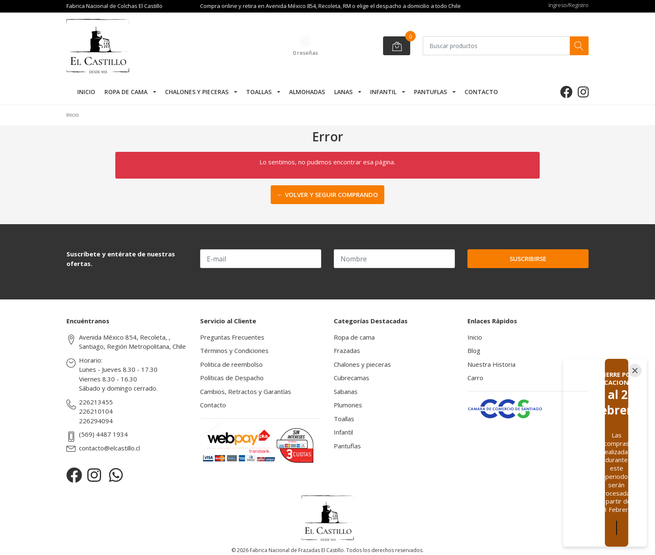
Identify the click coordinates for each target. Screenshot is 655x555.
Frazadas (347, 350)
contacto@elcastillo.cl (109, 448)
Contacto (481, 92)
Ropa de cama (125, 92)
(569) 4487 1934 (103, 434)
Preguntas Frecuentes (232, 337)
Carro (475, 377)
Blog (473, 350)
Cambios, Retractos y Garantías (245, 391)
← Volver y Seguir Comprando (327, 194)
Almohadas (307, 92)
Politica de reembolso (231, 364)
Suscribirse (528, 258)
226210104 (96, 411)
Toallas (259, 92)
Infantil (383, 92)
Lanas (343, 92)
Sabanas (346, 391)
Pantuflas (430, 92)
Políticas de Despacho (232, 377)
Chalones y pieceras (196, 92)
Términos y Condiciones (234, 350)
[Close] (635, 412)
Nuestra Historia (491, 364)
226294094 (96, 421)
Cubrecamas (351, 377)
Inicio (86, 92)
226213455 (96, 402)
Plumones (348, 405)
